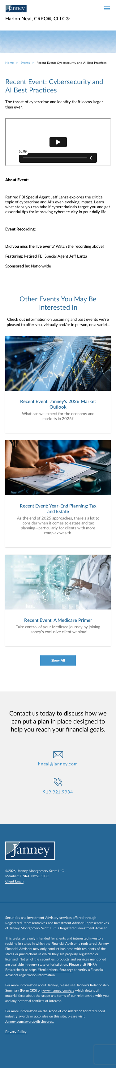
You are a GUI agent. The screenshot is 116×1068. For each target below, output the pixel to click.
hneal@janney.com (58, 764)
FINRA (24, 876)
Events (25, 62)
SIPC (45, 876)
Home (9, 62)
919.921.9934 (58, 792)
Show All (58, 660)
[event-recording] (58, 142)
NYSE (35, 876)
